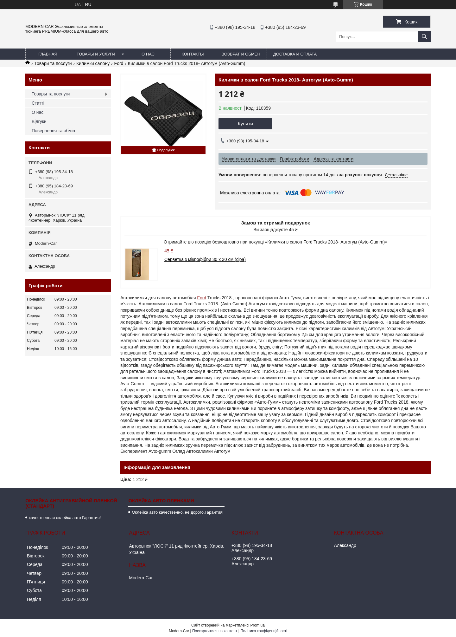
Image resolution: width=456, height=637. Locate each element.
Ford (119, 63)
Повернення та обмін (53, 130)
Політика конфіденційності (263, 631)
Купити (245, 123)
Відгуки (39, 121)
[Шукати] (424, 36)
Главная (47, 54)
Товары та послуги (51, 93)
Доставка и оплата (295, 54)
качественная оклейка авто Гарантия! (65, 517)
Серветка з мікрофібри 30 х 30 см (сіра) (205, 259)
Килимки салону (93, 63)
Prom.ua (257, 625)
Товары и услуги (96, 54)
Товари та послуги (53, 63)
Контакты (192, 54)
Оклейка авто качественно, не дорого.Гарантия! (177, 512)
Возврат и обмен (241, 54)
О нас (148, 54)
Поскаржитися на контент (214, 631)
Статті (38, 103)
